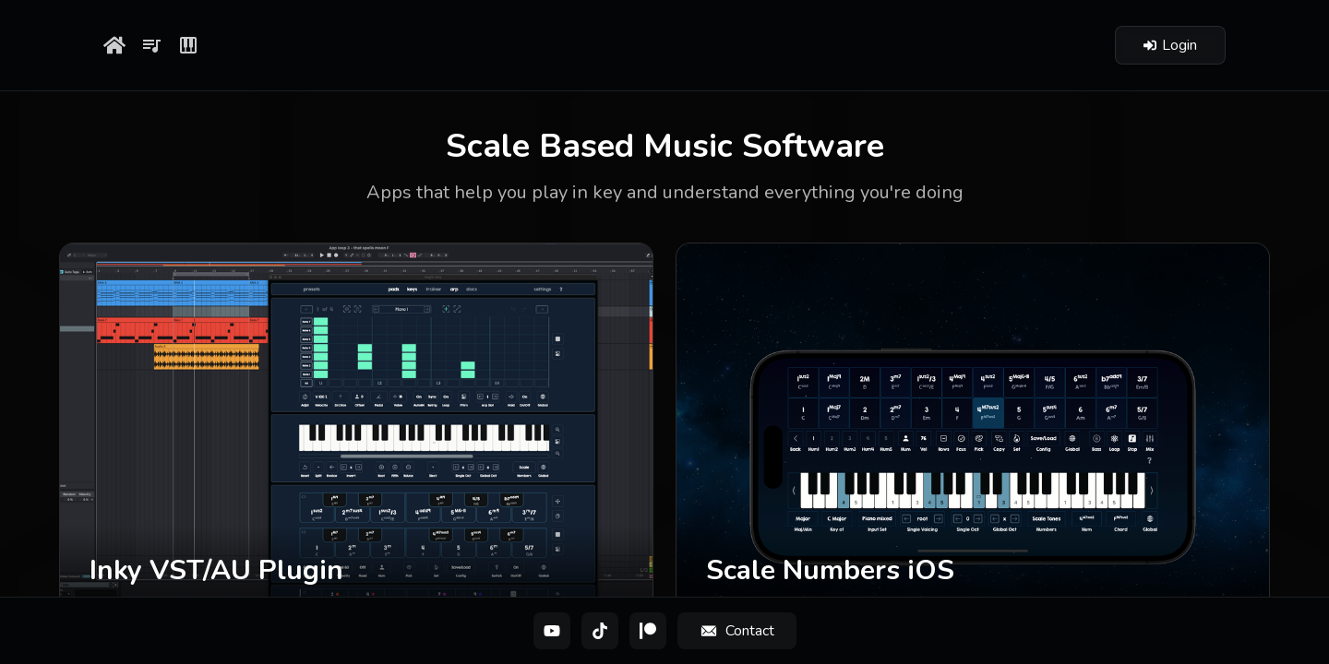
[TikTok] (599, 630)
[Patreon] (647, 630)
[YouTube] (551, 630)
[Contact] (736, 630)
